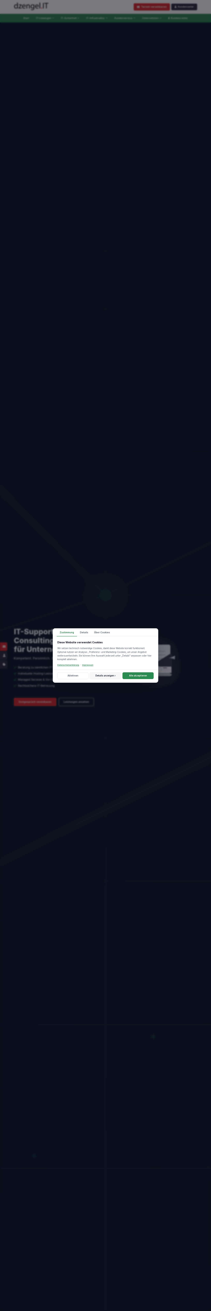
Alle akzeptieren (138, 675)
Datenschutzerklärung (68, 665)
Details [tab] (84, 632)
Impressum (87, 665)
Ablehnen (73, 675)
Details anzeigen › (105, 675)
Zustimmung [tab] (67, 632)
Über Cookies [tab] (102, 632)
